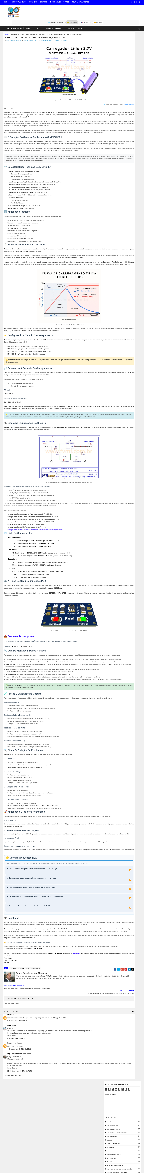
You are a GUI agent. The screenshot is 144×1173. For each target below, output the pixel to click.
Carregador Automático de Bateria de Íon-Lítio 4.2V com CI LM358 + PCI (31, 534)
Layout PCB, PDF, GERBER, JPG (21, 658)
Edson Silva (11, 1078)
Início (6, 2)
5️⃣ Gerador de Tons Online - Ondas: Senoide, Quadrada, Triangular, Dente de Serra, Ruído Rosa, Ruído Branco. (20, 1157)
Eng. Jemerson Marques (16, 1089)
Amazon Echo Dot (112, 65)
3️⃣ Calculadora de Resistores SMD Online (17, 1146)
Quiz (78, 16)
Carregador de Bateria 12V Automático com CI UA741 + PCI (27, 539)
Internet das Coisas (113, 137)
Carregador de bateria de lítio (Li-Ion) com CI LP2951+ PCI (26, 536)
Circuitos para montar (31, 23)
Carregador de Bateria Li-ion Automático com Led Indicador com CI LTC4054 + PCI (34, 529)
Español (96, 94)
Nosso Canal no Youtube (59, 2)
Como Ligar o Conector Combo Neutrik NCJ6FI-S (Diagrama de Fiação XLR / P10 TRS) (127, 195)
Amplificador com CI (113, 68)
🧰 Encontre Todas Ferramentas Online (16, 1130)
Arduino (109, 79)
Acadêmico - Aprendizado (115, 61)
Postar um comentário (12, 1111)
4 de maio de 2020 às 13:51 (17, 1074)
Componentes (30, 16)
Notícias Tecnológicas (114, 148)
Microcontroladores (114, 144)
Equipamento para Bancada (115, 119)
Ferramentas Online (63, 16)
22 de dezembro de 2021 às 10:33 (19, 1106)
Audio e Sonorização (113, 83)
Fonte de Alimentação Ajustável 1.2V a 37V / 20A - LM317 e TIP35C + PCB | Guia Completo (127, 178)
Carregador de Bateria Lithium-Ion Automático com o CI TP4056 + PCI (30, 526)
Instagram (58, 994)
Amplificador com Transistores (117, 72)
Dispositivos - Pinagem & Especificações (120, 108)
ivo (8, 1050)
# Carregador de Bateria (16, 1010)
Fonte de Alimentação (114, 130)
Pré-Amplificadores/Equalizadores (118, 155)
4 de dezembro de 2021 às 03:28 (18, 1084)
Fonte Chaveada (112, 126)
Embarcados (111, 115)
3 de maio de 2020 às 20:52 (17, 1056)
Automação (110, 87)
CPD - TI (109, 101)
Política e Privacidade (79, 2)
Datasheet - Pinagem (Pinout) (116, 105)
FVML (9, 1061)
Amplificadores (112, 76)
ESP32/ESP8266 (111, 123)
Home (6, 23)
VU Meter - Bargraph (113, 159)
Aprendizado (45, 16)
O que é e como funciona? (115, 152)
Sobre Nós (32, 2)
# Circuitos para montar (32, 1010)
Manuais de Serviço (113, 141)
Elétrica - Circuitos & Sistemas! (117, 112)
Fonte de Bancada (112, 134)
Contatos (42, 2)
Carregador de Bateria (16, 23)
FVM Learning (37, 989)
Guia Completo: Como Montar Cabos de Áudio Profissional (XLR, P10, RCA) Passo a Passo (127, 170)
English (91, 94)
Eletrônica (15, 16)
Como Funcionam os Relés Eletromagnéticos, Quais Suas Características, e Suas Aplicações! (125, 211)
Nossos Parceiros (18, 2)
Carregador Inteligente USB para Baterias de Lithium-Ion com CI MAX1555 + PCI (33, 531)
